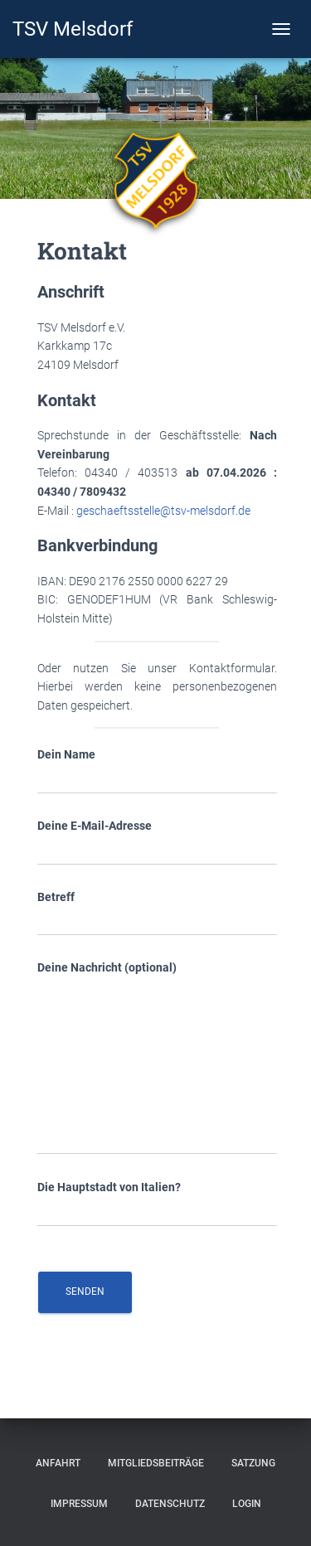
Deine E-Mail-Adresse (157, 842)
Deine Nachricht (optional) (157, 1057)
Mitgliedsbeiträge (156, 1463)
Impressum (79, 1504)
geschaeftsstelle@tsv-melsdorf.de (163, 510)
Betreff (157, 913)
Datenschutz (170, 1504)
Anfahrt (58, 1463)
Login (246, 1504)
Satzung (253, 1463)
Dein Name (157, 771)
